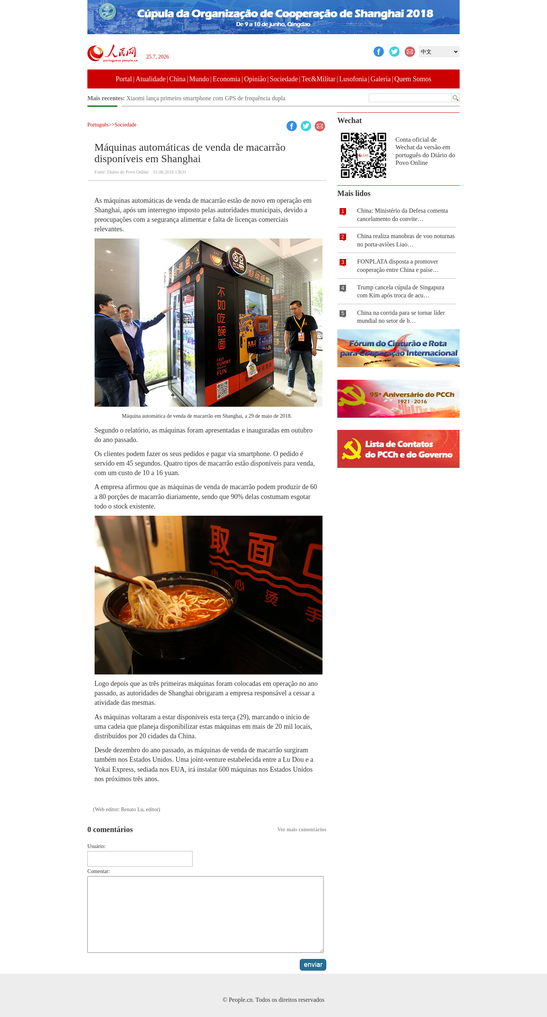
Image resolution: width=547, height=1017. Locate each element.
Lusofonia (353, 79)
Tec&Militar (319, 79)
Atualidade (151, 79)
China (177, 79)
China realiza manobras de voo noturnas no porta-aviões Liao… (406, 240)
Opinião (255, 79)
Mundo (199, 79)
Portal (123, 79)
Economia (226, 79)
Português (98, 125)
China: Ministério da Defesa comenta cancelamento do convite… (402, 214)
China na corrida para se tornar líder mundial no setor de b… (401, 317)
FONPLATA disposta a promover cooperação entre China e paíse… (398, 265)
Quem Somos (413, 79)
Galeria (381, 79)
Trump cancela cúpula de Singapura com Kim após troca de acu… (400, 291)
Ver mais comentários (301, 829)
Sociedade (284, 79)
